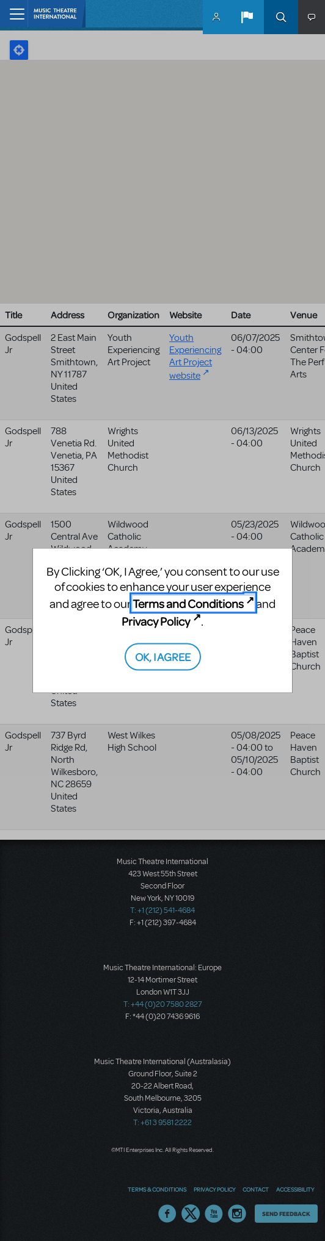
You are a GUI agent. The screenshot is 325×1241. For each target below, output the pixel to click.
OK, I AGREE (163, 656)
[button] (247, 17)
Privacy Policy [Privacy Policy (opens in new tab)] (156, 620)
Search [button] (281, 17)
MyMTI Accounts (216, 17)
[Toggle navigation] (13, 13)
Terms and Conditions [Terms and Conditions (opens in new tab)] (188, 603)
